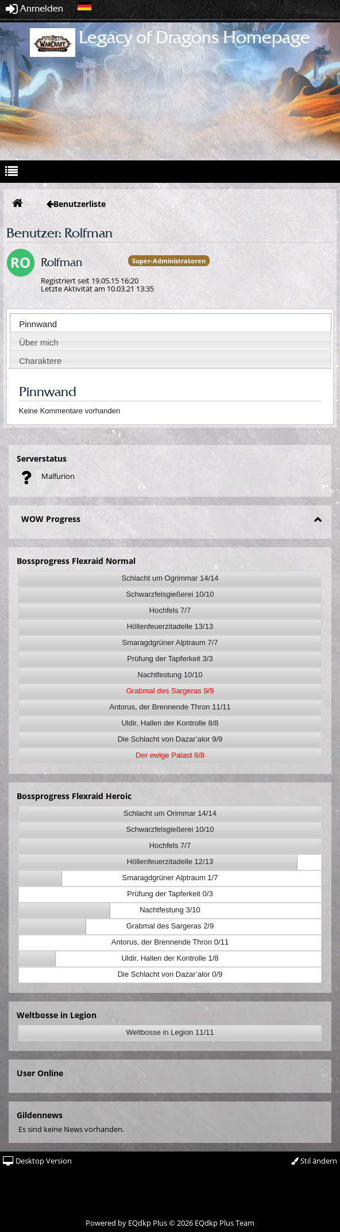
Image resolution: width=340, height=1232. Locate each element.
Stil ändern (314, 1161)
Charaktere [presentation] (40, 361)
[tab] (170, 322)
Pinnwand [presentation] (38, 324)
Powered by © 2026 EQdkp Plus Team (170, 1223)
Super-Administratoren (169, 260)
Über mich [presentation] (38, 342)
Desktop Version (37, 1161)
